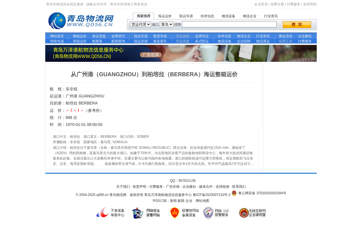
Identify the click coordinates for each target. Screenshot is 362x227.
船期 (181, 201)
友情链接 (222, 187)
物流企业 (250, 16)
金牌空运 (202, 36)
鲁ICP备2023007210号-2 (211, 195)
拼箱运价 (80, 41)
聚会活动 (285, 36)
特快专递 (57, 41)
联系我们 (239, 187)
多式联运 (202, 41)
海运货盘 (99, 36)
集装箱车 (160, 41)
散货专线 (160, 36)
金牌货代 (118, 36)
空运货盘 (182, 41)
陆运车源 (186, 16)
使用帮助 (310, 4)
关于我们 (123, 187)
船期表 (99, 41)
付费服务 (293, 4)
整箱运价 (80, 36)
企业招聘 (244, 41)
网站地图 (202, 201)
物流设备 (228, 16)
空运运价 (182, 36)
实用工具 (285, 41)
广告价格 (173, 187)
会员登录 (261, 4)
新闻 (173, 201)
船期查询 (118, 41)
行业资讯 (271, 16)
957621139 (186, 181)
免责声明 (139, 187)
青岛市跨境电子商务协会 (128, 4)
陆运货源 (141, 41)
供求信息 (207, 16)
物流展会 (263, 41)
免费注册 (277, 4)
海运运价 (165, 16)
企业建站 (305, 36)
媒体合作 (206, 187)
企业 (189, 201)
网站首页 (57, 36)
